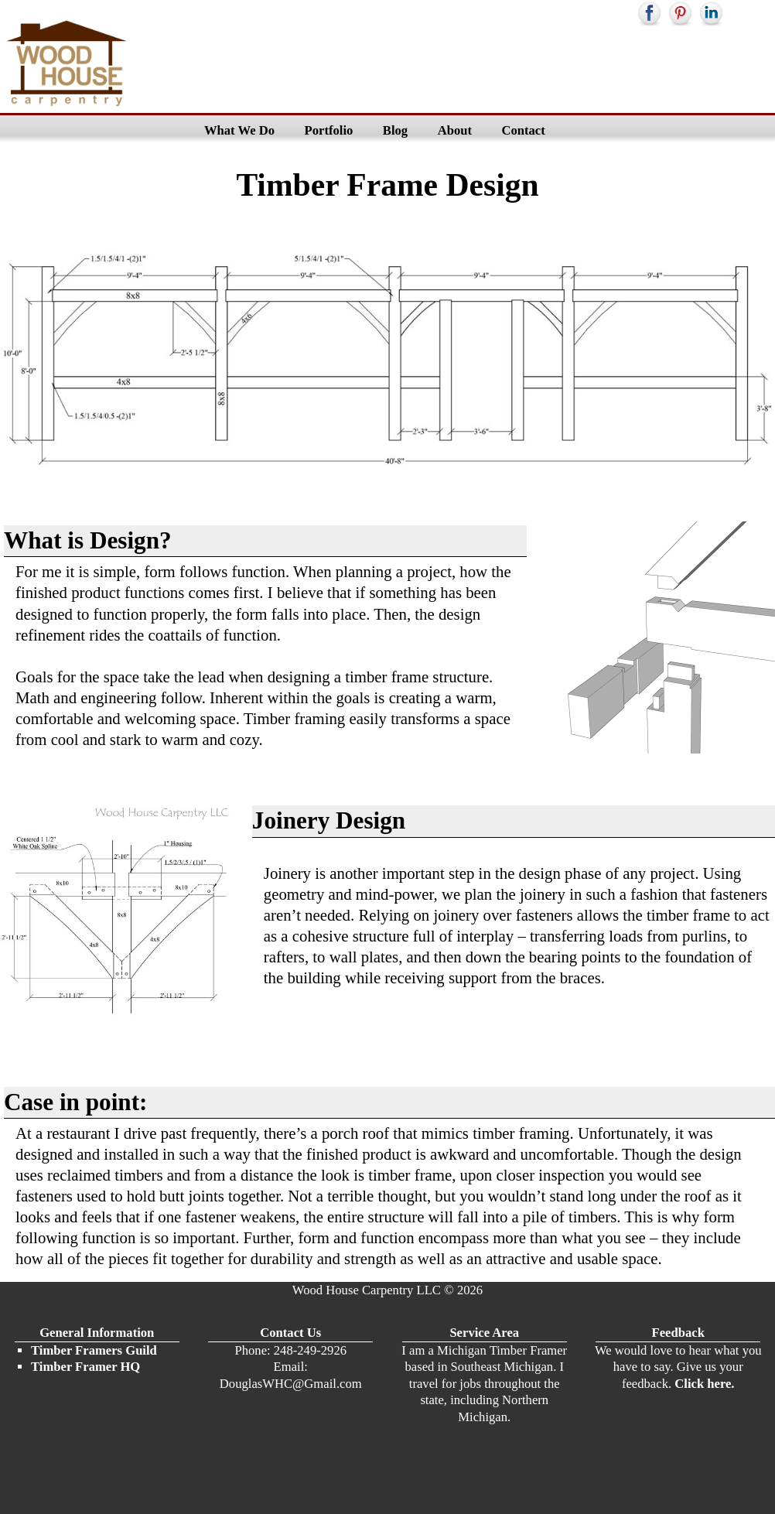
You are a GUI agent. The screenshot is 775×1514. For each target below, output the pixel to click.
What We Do (239, 130)
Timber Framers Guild (94, 1350)
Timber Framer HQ (85, 1366)
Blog (395, 130)
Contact (523, 130)
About (455, 130)
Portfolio (329, 130)
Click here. (702, 1383)
